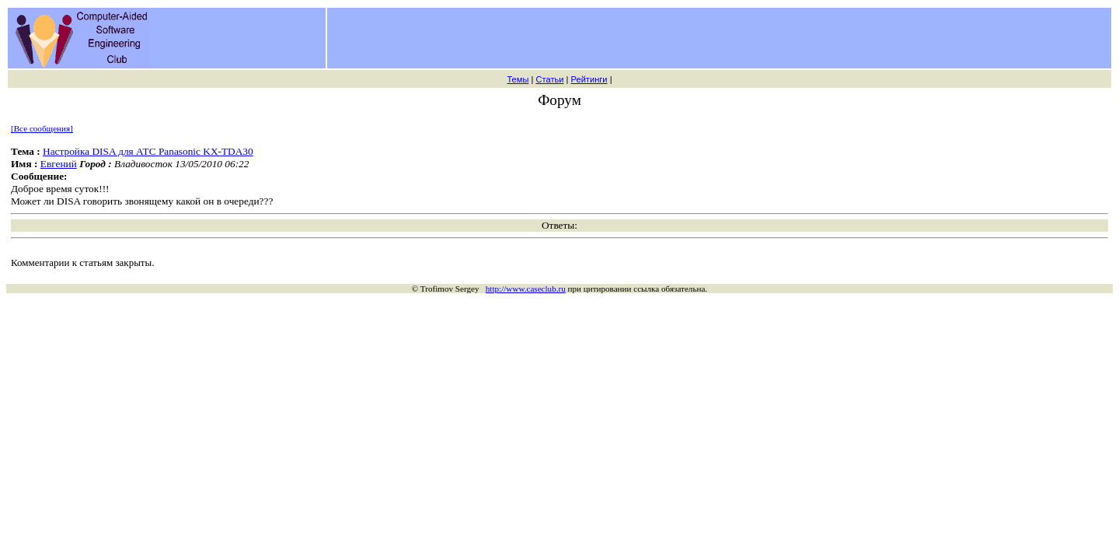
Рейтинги (589, 79)
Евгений (58, 164)
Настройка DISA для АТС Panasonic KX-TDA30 (148, 151)
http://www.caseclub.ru (526, 288)
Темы (517, 79)
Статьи (549, 79)
